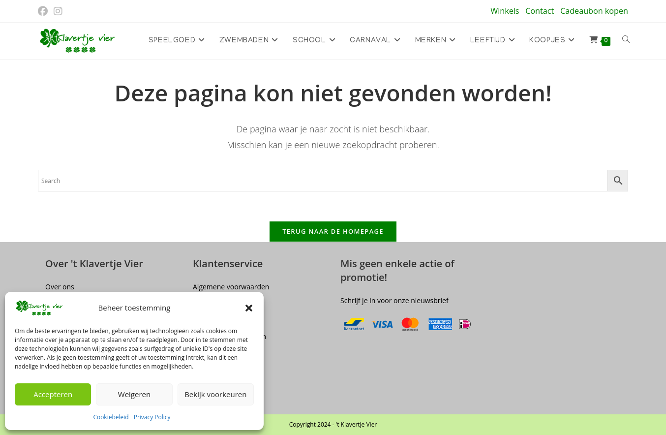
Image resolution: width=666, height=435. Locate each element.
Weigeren (134, 394)
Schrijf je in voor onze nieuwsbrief (394, 300)
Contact (539, 10)
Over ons (59, 286)
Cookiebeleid (110, 417)
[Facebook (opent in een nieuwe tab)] (44, 11)
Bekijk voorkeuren (215, 394)
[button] (249, 308)
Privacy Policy (152, 417)
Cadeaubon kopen (594, 10)
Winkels (504, 10)
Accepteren (52, 394)
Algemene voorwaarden (231, 286)
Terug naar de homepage (333, 231)
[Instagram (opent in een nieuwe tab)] (58, 11)
